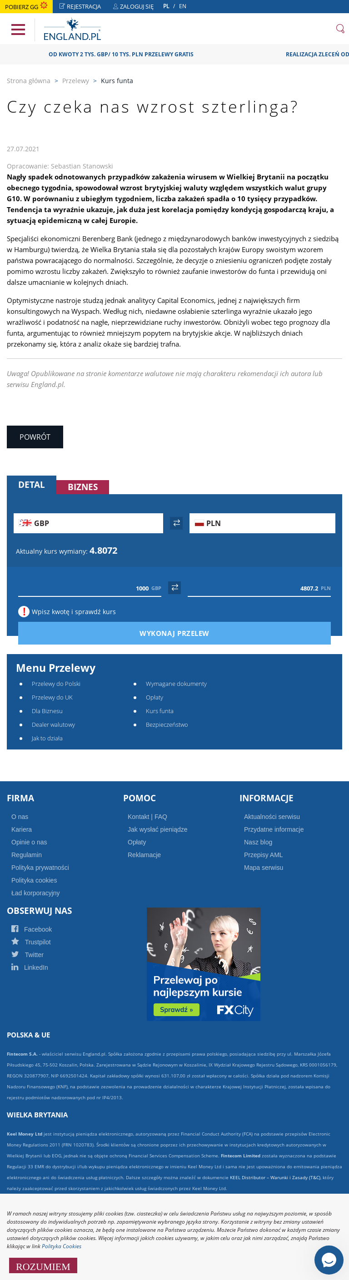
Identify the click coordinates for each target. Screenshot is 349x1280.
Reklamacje (144, 854)
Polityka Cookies (61, 1246)
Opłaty (154, 697)
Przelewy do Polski (56, 684)
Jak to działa (47, 738)
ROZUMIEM (43, 1265)
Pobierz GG (26, 7)
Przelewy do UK (52, 697)
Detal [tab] (31, 485)
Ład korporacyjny (35, 893)
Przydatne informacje (274, 829)
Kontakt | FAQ (147, 816)
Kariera (21, 829)
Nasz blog (258, 842)
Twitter (37, 954)
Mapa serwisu (263, 867)
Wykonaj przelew (190, 633)
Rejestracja (83, 7)
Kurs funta (160, 711)
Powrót (35, 437)
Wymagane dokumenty (176, 684)
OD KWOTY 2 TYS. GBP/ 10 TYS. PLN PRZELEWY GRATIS (131, 54)
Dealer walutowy (53, 724)
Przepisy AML (263, 854)
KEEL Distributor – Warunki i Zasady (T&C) (275, 1177)
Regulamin (26, 854)
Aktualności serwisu (272, 816)
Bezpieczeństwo (167, 724)
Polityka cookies (34, 880)
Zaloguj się (136, 7)
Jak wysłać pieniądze (158, 829)
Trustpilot (40, 942)
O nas (19, 816)
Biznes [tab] (83, 487)
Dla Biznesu (47, 711)
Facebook (41, 929)
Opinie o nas (29, 842)
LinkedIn (39, 967)
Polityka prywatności (40, 867)
